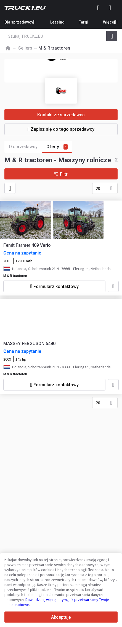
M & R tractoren (15, 276)
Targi (83, 22)
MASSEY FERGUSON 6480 (29, 343)
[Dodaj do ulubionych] (113, 286)
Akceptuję (61, 617)
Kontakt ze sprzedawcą (61, 114)
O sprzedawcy (25, 147)
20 (98, 188)
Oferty (57, 147)
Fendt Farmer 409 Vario (27, 245)
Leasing (57, 22)
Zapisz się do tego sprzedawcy (61, 129)
